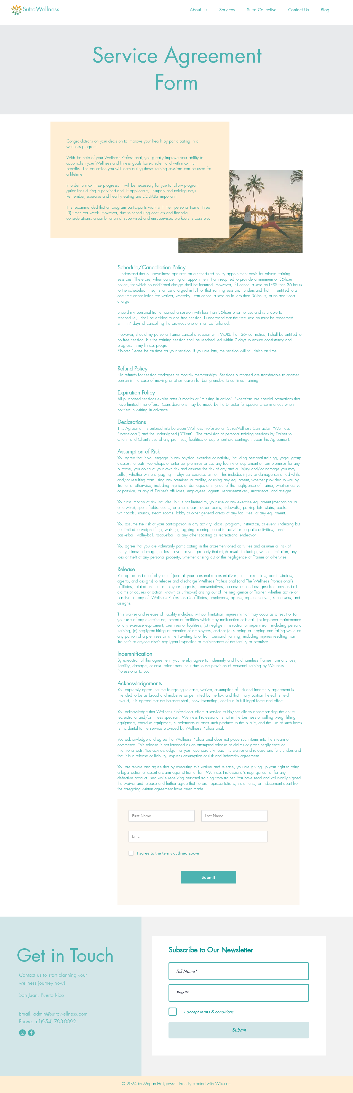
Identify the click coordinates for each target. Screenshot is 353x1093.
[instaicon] (22, 1032)
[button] (227, 10)
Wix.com (223, 1083)
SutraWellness (41, 9)
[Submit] (208, 877)
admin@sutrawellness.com (60, 1013)
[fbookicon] (31, 1032)
